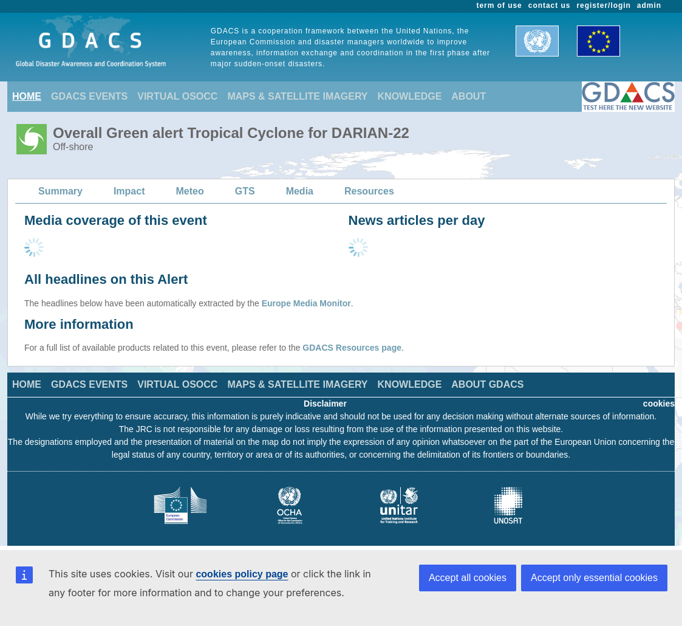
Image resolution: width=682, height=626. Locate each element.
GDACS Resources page (351, 348)
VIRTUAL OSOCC (177, 96)
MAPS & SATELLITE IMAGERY (297, 96)
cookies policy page (242, 574)
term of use (499, 5)
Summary (60, 191)
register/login (603, 5)
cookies (659, 403)
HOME (26, 96)
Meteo (190, 191)
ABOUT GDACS (487, 384)
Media (299, 191)
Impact (129, 191)
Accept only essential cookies (594, 578)
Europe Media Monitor (306, 303)
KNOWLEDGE (410, 96)
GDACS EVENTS (89, 96)
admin (649, 5)
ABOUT (468, 96)
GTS (245, 191)
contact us (549, 5)
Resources (369, 191)
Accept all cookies (467, 578)
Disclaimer (325, 403)
